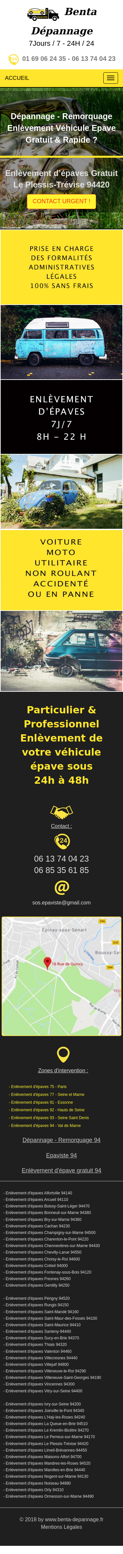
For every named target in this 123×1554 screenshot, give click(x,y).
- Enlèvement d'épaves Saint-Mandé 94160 (41, 1312)
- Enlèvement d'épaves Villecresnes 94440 (40, 1358)
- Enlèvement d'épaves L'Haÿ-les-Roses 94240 (44, 1417)
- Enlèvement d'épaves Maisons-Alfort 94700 (42, 1457)
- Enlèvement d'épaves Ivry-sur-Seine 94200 (42, 1404)
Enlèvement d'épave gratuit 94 (61, 1170)
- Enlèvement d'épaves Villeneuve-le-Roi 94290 (44, 1371)
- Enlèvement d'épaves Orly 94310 (33, 1490)
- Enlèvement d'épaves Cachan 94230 (36, 1226)
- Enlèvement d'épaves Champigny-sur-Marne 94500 (49, 1232)
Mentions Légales (61, 1527)
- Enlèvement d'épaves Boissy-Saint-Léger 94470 (46, 1206)
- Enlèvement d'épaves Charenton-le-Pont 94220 (46, 1239)
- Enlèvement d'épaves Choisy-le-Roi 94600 (41, 1259)
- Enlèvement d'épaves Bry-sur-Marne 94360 (42, 1219)
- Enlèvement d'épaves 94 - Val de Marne (45, 1125)
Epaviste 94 (61, 1155)
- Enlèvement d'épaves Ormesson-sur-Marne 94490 (48, 1496)
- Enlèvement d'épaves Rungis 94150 (36, 1305)
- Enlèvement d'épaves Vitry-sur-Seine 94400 (42, 1391)
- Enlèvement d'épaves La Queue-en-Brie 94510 (45, 1423)
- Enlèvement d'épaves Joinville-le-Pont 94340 (43, 1410)
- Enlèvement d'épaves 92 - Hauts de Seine (47, 1110)
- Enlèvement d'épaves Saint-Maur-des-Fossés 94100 (50, 1318)
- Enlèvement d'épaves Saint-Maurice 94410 (42, 1325)
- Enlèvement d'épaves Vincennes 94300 (39, 1384)
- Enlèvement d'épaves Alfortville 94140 (37, 1193)
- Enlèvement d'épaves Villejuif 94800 (36, 1364)
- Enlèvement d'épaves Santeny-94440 (37, 1331)
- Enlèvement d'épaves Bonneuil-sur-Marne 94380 (47, 1212)
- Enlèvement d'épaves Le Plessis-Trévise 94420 (45, 1443)
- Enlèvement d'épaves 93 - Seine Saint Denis (49, 1118)
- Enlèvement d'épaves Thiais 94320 (35, 1344)
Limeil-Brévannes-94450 (65, 1450)
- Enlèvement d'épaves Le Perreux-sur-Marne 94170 (49, 1437)
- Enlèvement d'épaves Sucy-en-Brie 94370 (41, 1338)
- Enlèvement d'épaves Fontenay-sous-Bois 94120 (47, 1272)
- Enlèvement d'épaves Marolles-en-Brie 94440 (44, 1470)
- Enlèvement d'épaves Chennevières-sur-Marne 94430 (51, 1245)
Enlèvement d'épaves (24, 1450)
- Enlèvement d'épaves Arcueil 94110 (35, 1199)
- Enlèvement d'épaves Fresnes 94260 (37, 1279)
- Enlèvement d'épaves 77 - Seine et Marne (46, 1094)
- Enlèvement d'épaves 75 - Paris (38, 1086)
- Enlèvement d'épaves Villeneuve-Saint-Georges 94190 (52, 1377)
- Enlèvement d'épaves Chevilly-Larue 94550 (42, 1252)
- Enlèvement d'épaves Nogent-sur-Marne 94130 (45, 1476)
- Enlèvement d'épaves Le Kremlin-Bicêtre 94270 (46, 1430)
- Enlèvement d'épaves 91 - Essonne (41, 1102)
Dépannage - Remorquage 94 (61, 1140)
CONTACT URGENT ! (61, 201)
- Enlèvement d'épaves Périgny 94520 (36, 1298)
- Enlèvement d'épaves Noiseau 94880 (37, 1483)
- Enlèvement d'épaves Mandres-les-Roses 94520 (47, 1463)
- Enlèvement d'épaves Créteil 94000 (35, 1265)
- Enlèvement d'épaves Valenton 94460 (37, 1351)
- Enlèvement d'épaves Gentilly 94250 (36, 1285)
